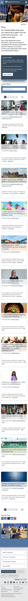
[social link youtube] (14, 582)
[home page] (12, 2)
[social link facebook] (5, 582)
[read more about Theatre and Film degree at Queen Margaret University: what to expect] (10, 161)
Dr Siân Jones (15, 218)
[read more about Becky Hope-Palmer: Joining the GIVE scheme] (19, 296)
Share (24, 24)
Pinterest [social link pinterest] (15, 518)
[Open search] (26, 2)
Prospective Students (9, 561)
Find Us (4, 575)
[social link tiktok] (17, 582)
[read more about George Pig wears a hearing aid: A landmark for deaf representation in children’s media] (11, 228)
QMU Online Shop (13, 575)
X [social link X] (8, 518)
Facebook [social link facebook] (5, 518)
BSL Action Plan (4, 591)
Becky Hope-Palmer (18, 285)
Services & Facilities (9, 557)
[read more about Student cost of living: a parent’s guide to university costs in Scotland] (22, 193)
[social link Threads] (20, 582)
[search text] (14, 89)
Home (2, 586)
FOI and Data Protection (18, 588)
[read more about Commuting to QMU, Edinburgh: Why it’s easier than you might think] (4, 127)
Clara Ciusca (13, 150)
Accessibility (3, 588)
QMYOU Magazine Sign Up (8, 571)
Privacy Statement (17, 589)
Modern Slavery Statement (6, 589)
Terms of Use (16, 586)
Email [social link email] (2, 518)
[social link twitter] (26, 582)
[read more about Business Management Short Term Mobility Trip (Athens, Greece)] (12, 499)
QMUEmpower (16, 353)
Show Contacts (7, 74)
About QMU (6, 566)
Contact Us (20, 571)
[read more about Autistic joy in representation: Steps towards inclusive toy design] (15, 397)
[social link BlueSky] (23, 582)
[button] (2, 2)
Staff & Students (8, 552)
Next (5, 539)
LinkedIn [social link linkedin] (12, 518)
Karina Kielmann (15, 252)
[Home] (14, 531)
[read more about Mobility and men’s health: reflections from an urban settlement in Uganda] (19, 262)
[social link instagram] (8, 582)
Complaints (16, 591)
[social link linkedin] (11, 582)
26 (22, 97)
